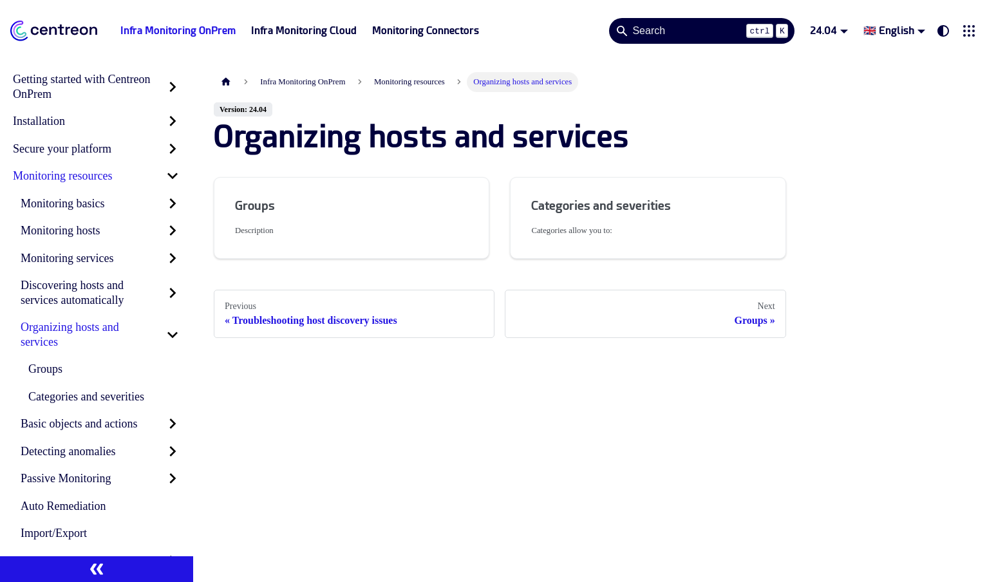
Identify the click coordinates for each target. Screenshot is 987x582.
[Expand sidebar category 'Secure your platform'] (172, 149)
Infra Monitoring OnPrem (178, 30)
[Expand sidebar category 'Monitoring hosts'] (172, 230)
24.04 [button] (823, 30)
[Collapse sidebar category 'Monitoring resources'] (172, 176)
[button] (969, 31)
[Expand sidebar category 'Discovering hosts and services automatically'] (172, 292)
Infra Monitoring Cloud (304, 30)
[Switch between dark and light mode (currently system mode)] (943, 31)
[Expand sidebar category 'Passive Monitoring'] (172, 478)
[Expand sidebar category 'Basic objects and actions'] (172, 423)
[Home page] (226, 82)
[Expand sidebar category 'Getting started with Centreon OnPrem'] (172, 86)
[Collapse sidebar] (96, 569)
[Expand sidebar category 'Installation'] (172, 121)
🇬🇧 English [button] (888, 30)
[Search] (701, 31)
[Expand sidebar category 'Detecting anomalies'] (172, 451)
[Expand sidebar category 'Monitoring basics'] (172, 203)
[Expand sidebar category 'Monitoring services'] (172, 258)
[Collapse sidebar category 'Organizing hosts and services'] (172, 334)
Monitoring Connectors (425, 30)
